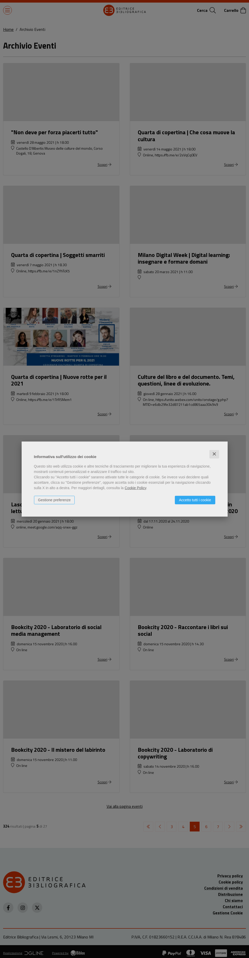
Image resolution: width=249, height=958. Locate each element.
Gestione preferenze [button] (54, 500)
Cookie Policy (135, 488)
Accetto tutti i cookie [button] (195, 500)
